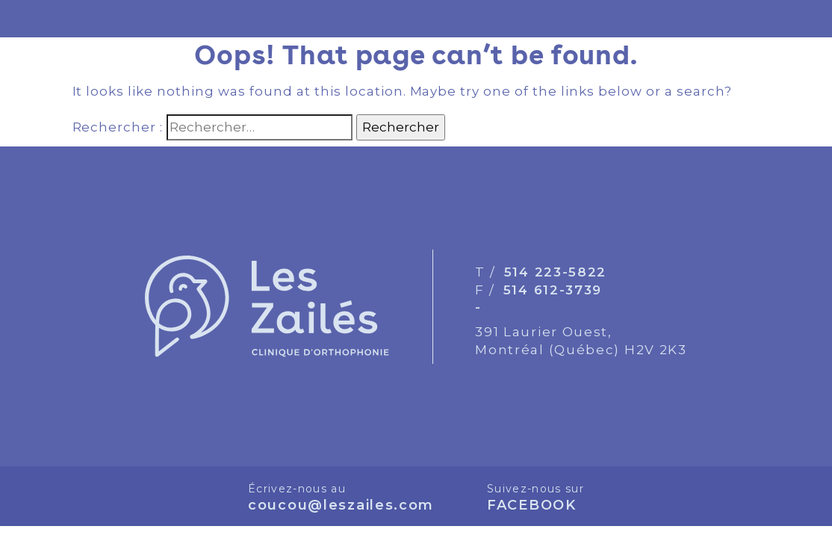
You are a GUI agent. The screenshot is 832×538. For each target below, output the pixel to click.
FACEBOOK (532, 505)
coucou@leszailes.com (341, 505)
